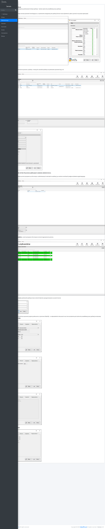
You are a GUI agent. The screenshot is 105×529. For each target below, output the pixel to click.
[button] (103, 2)
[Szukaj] (7, 10)
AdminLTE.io (34, 527)
